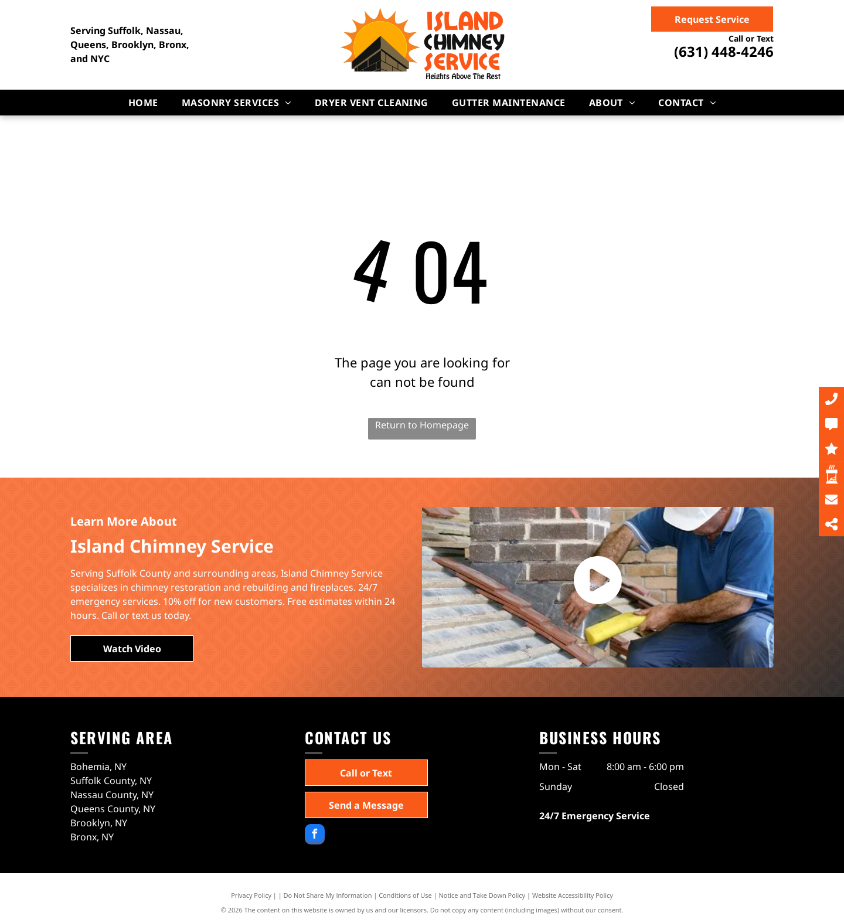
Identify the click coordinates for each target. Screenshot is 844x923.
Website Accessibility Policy (572, 895)
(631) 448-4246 (724, 51)
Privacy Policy (251, 895)
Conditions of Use (405, 895)
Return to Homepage (422, 424)
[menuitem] (143, 102)
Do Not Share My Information (328, 895)
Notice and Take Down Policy (482, 895)
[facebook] (315, 835)
